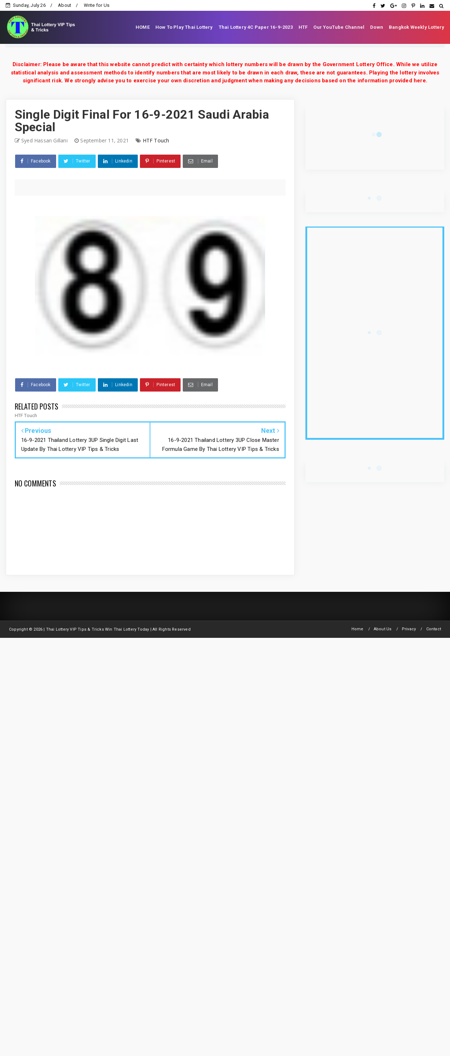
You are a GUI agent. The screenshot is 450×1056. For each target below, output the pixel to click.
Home (357, 629)
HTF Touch (156, 140)
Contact (433, 629)
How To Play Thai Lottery (184, 27)
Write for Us (96, 5)
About (64, 5)
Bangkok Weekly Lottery (416, 27)
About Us (383, 629)
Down (376, 27)
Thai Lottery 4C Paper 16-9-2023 (256, 27)
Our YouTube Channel (338, 27)
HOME (143, 27)
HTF (303, 27)
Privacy (409, 629)
